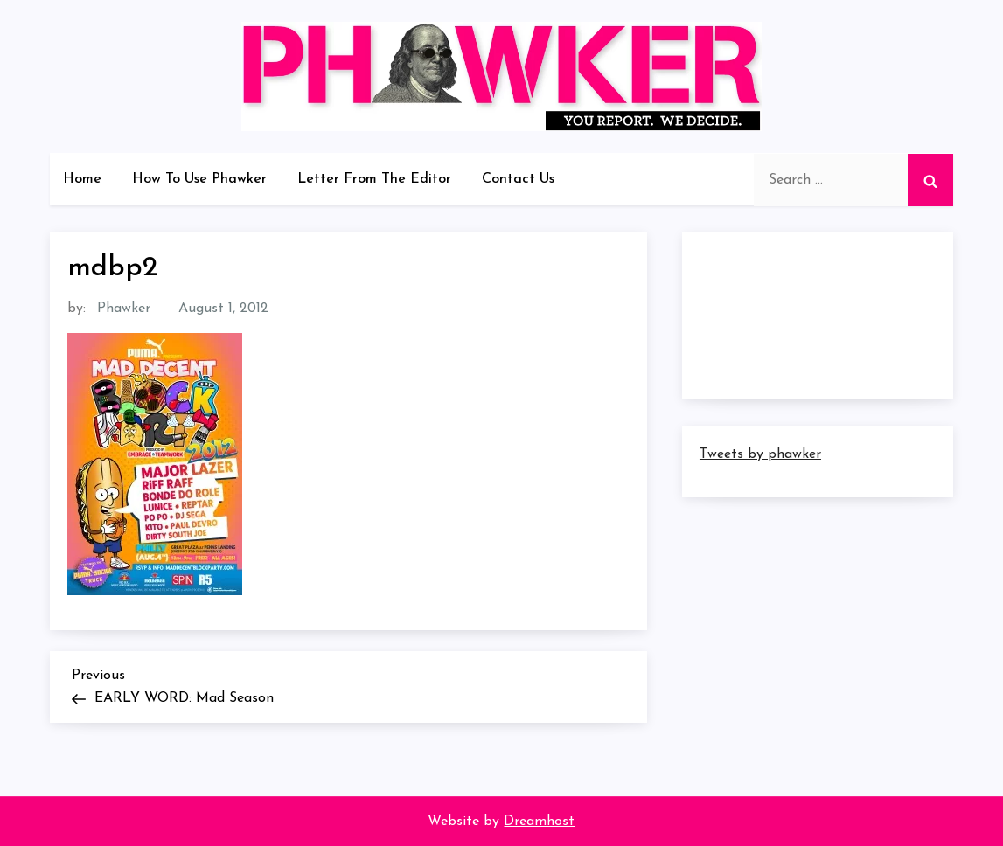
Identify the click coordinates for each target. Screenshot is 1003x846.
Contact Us (518, 179)
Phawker (123, 309)
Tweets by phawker (760, 454)
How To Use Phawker (199, 179)
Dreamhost (539, 822)
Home (82, 179)
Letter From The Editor (374, 179)
